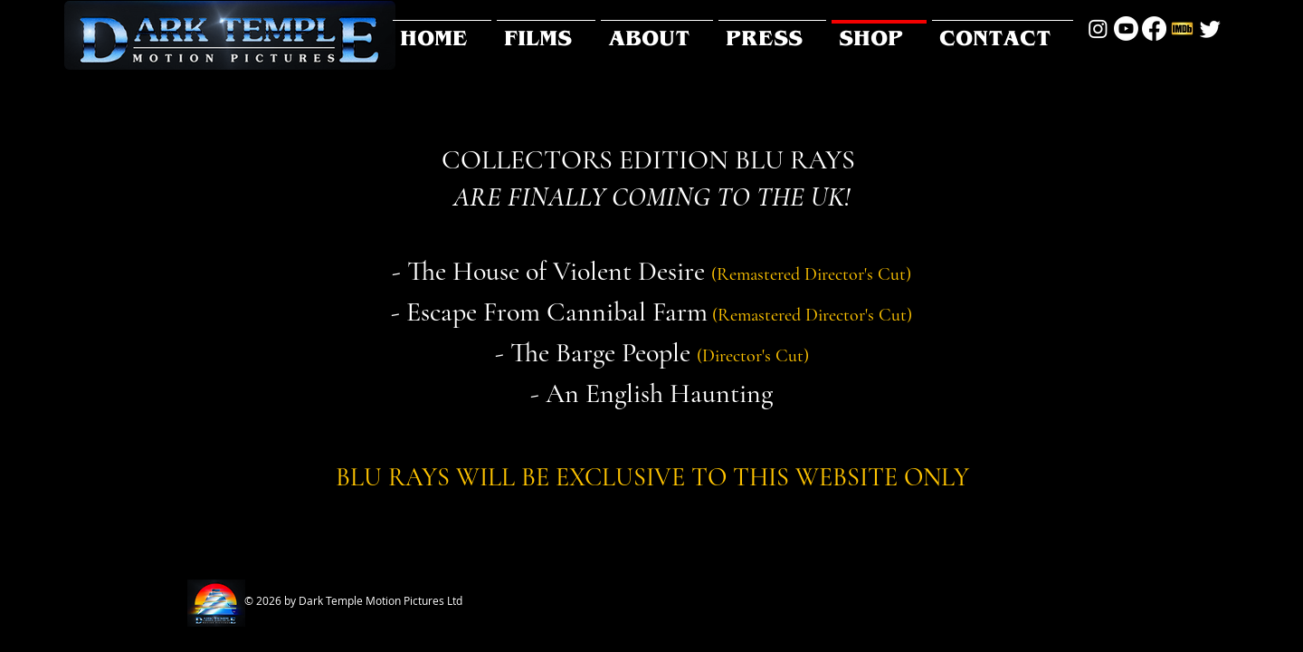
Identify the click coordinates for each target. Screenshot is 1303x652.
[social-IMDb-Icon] (1182, 28)
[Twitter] (1210, 28)
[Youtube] (1126, 28)
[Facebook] (1154, 28)
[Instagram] (1098, 28)
